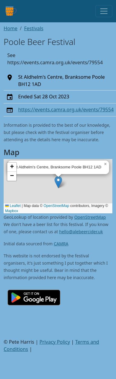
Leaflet (13, 206)
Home (11, 28)
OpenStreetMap (56, 206)
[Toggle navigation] (103, 11)
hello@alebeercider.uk (81, 231)
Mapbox (11, 211)
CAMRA (61, 244)
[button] (58, 182)
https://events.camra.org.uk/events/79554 (66, 109)
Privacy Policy (54, 342)
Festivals (33, 28)
